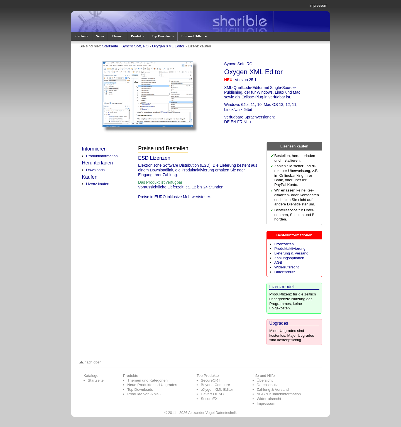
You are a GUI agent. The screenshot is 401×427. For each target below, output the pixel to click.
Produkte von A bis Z (144, 394)
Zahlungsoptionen (289, 258)
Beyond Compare (215, 385)
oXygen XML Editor (217, 389)
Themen (117, 36)
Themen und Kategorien (147, 380)
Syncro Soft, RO (135, 46)
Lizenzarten (284, 244)
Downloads (95, 170)
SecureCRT (210, 380)
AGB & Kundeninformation (279, 394)
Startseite (81, 36)
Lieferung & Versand (291, 253)
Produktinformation (102, 156)
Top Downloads (163, 36)
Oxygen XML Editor (168, 46)
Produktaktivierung (289, 248)
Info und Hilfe (193, 36)
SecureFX (209, 399)
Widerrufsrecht (286, 267)
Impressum (318, 5)
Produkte (137, 36)
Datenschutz (284, 272)
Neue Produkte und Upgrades (152, 385)
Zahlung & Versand (273, 389)
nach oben (90, 362)
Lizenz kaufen (97, 184)
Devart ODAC (212, 394)
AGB (278, 262)
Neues (100, 36)
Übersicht (265, 380)
